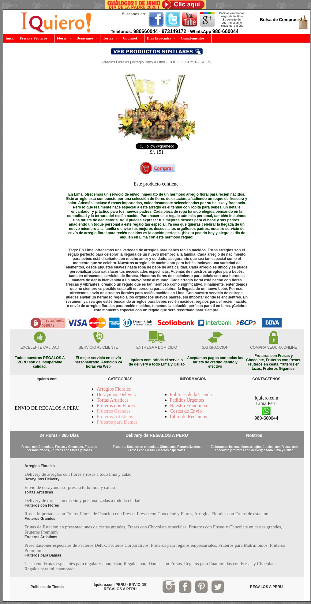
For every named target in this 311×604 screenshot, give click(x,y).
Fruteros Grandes (114, 411)
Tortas (110, 38)
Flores (64, 38)
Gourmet (132, 38)
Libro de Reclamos (188, 416)
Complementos (195, 38)
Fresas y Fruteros (36, 38)
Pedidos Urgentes (187, 400)
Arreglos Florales (114, 389)
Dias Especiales (161, 38)
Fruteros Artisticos (115, 416)
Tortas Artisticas (113, 400)
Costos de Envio (186, 411)
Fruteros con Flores (116, 405)
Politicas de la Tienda (191, 394)
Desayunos (87, 38)
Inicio (10, 38)
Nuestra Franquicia (188, 405)
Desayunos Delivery (117, 394)
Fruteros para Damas (117, 422)
